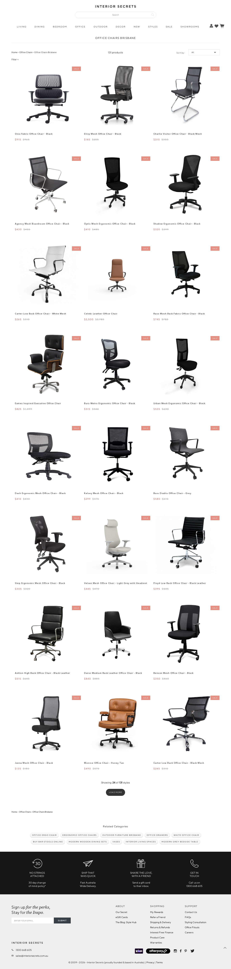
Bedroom (60, 26)
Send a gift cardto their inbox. (141, 872)
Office (80, 26)
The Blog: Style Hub (126, 922)
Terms (159, 962)
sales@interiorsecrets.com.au (32, 955)
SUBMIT (62, 920)
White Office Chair (186, 835)
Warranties (156, 942)
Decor (121, 26)
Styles (153, 26)
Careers (189, 932)
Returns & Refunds (160, 927)
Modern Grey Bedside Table (180, 842)
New (137, 26)
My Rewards (156, 912)
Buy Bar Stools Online (48, 842)
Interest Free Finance (161, 932)
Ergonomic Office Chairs (79, 835)
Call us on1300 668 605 (194, 872)
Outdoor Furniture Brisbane (121, 835)
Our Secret (121, 912)
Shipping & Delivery (160, 922)
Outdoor (101, 26)
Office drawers (157, 835)
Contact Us (191, 912)
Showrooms (190, 26)
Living (21, 26)
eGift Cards (122, 917)
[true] (216, 26)
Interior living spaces (141, 842)
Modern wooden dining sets (88, 842)
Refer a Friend (157, 917)
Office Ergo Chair (44, 835)
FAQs (188, 917)
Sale (169, 26)
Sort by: (181, 52)
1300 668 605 (24, 950)
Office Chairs (25, 52)
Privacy (150, 962)
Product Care (157, 937)
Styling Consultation (195, 922)
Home (14, 52)
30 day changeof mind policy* (37, 872)
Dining (40, 26)
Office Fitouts (192, 927)
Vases (116, 842)
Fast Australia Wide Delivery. (88, 872)
